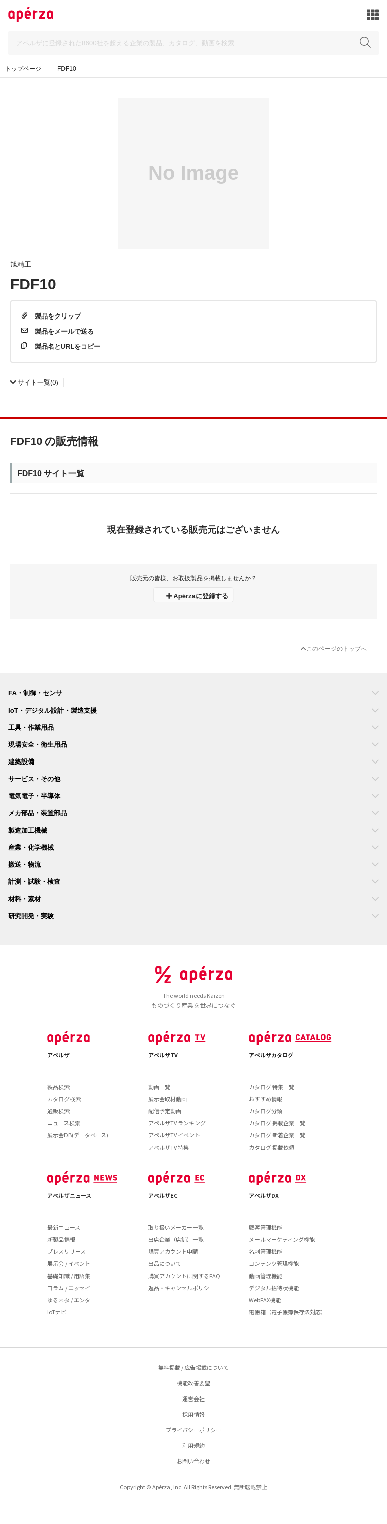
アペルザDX (264, 1195)
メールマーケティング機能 (282, 1239)
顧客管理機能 (265, 1227)
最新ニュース (63, 1227)
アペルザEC (163, 1195)
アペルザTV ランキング (177, 1123)
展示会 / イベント (68, 1263)
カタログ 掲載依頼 (271, 1147)
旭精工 (20, 264)
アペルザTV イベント (174, 1135)
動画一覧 (159, 1087)
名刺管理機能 (265, 1251)
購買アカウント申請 (173, 1251)
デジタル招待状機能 (274, 1288)
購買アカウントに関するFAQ (184, 1276)
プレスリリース (66, 1251)
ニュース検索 (63, 1123)
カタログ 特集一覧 (271, 1087)
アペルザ (58, 1055)
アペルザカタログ (271, 1055)
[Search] (193, 43)
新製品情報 (61, 1239)
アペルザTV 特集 (168, 1147)
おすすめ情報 (265, 1099)
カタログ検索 (64, 1099)
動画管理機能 (265, 1276)
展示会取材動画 (167, 1099)
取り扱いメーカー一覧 (176, 1227)
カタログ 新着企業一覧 (277, 1135)
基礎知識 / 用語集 (68, 1276)
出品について (164, 1263)
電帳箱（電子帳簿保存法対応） (288, 1312)
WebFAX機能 (265, 1300)
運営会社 (193, 1398)
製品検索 (58, 1087)
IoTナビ (57, 1312)
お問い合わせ (193, 1461)
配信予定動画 (164, 1111)
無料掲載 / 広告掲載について (193, 1367)
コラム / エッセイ (68, 1288)
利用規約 (193, 1445)
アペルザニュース (69, 1195)
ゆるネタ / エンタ (68, 1300)
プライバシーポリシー (193, 1430)
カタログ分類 (265, 1111)
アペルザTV (163, 1055)
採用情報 (193, 1414)
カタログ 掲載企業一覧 (277, 1123)
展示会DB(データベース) (77, 1135)
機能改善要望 (193, 1383)
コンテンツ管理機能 (274, 1263)
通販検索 (58, 1111)
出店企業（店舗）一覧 (176, 1239)
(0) (34, 382)
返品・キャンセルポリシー (181, 1288)
